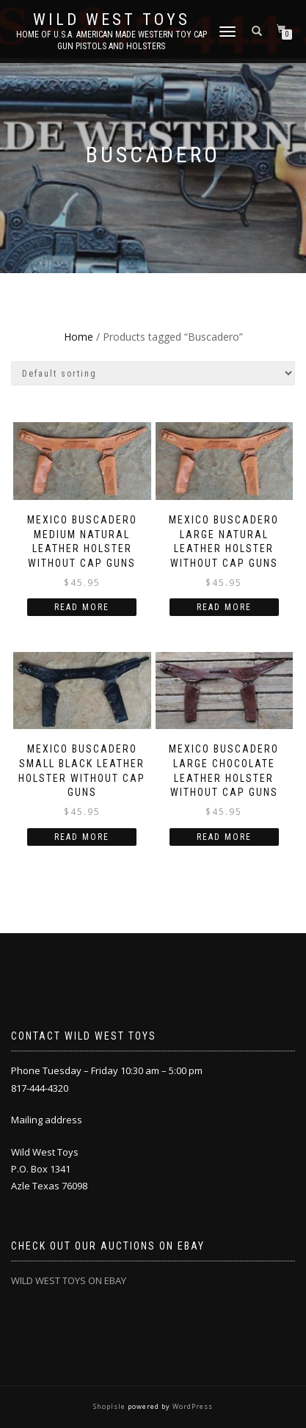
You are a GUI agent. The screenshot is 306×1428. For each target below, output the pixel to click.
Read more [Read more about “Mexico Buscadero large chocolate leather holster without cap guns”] (224, 837)
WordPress (191, 1406)
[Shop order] (153, 373)
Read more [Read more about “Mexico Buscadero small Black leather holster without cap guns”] (81, 837)
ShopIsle (110, 1406)
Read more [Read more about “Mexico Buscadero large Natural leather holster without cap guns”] (224, 607)
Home (78, 337)
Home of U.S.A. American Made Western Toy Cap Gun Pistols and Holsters (111, 40)
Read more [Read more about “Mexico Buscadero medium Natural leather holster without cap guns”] (81, 607)
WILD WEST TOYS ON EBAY (68, 1280)
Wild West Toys (111, 20)
